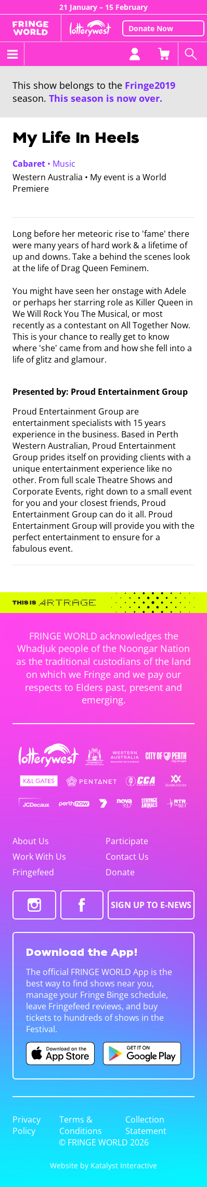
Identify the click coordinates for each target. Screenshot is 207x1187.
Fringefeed (33, 872)
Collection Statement (145, 1125)
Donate (120, 872)
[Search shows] (192, 54)
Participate (127, 841)
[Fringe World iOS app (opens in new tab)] (60, 1053)
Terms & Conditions (80, 1125)
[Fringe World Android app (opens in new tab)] (142, 1053)
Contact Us (127, 856)
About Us (30, 841)
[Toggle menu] (12, 54)
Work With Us (39, 856)
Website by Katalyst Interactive (103, 1165)
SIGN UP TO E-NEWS (151, 905)
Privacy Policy (26, 1125)
